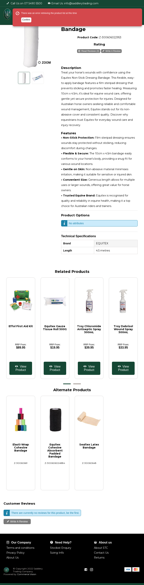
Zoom (46, 62)
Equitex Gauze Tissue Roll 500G (55, 328)
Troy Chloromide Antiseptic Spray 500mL (89, 329)
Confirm (26, 19)
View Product (21, 368)
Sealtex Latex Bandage (89, 446)
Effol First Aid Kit (21, 326)
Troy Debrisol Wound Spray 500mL (123, 329)
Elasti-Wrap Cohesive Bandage (21, 447)
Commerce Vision (26, 574)
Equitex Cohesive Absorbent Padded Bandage (55, 450)
